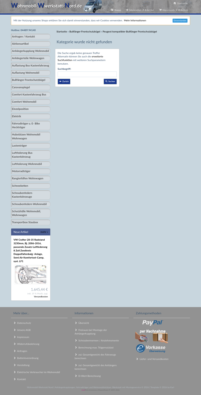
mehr (44, 231)
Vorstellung (21, 364)
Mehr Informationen (135, 20)
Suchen (110, 81)
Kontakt (19, 379)
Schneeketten (20, 185)
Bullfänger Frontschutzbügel (28, 80)
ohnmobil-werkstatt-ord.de (57, 5)
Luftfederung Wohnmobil (27, 164)
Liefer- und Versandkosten (152, 358)
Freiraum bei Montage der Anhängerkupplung (91, 331)
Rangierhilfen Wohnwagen (27, 178)
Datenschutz (22, 322)
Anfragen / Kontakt (23, 36)
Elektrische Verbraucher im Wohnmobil (36, 372)
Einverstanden (180, 20)
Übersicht (82, 322)
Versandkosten (41, 296)
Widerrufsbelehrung (26, 343)
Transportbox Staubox (25, 222)
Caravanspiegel (21, 87)
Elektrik (16, 116)
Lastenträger (19, 145)
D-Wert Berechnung (88, 375)
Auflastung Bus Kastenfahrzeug (30, 65)
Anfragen (20, 350)
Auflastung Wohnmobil (25, 72)
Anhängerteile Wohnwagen (28, 58)
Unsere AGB (22, 329)
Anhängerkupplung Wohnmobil (30, 51)
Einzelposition (20, 109)
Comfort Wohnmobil (24, 101)
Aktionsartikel (20, 43)
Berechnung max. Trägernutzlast (94, 347)
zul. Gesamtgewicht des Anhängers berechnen (96, 367)
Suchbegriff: (64, 68)
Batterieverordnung (25, 357)
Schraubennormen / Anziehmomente (97, 340)
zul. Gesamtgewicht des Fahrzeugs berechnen (95, 356)
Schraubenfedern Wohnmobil (29, 204)
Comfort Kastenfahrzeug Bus (29, 94)
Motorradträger (21, 171)
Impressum (21, 336)
